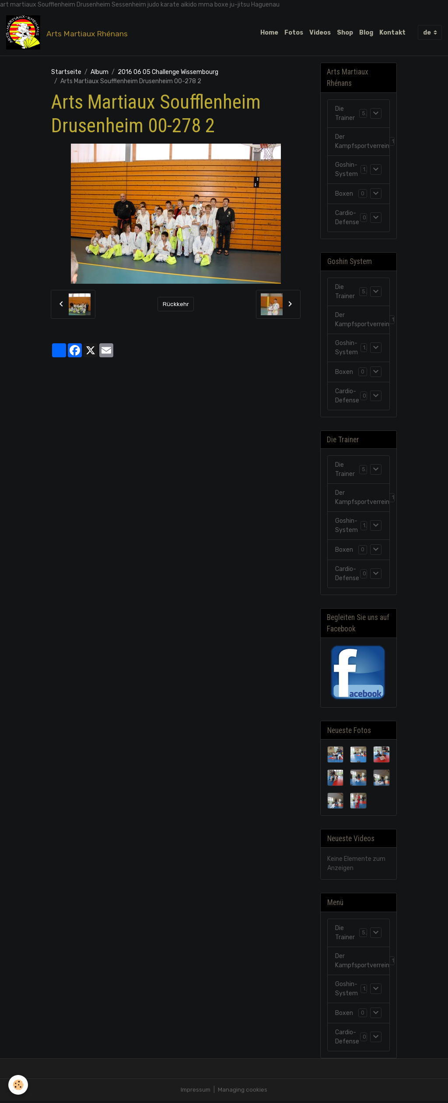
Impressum (195, 1092)
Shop (345, 32)
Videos (320, 32)
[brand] (69, 32)
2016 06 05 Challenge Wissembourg (168, 72)
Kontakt (392, 32)
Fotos (293, 32)
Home (269, 32)
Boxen (344, 194)
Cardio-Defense (347, 219)
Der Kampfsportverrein (362, 142)
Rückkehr (176, 305)
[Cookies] (18, 1085)
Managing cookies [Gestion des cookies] (243, 1092)
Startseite (66, 72)
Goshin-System (346, 170)
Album (99, 72)
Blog (366, 32)
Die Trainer (345, 114)
